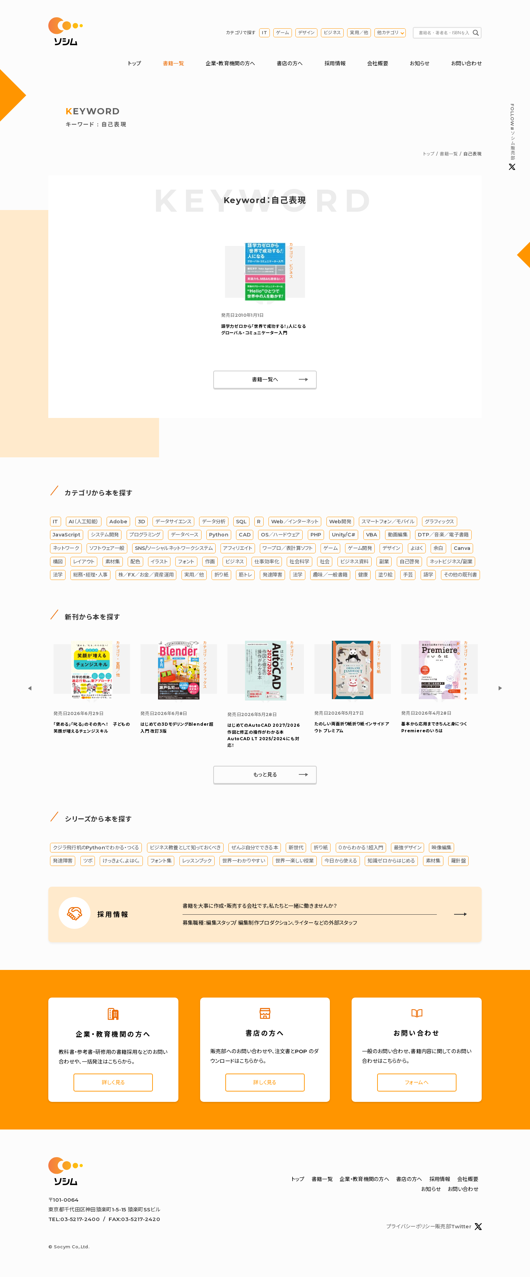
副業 (384, 562)
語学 (428, 575)
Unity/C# (343, 535)
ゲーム (282, 32)
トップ (134, 63)
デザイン (306, 32)
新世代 (295, 848)
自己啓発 (409, 562)
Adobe (118, 521)
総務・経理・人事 (90, 575)
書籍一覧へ (265, 379)
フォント (186, 562)
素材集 (112, 562)
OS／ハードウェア (280, 535)
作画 (210, 562)
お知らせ (419, 63)
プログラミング (144, 535)
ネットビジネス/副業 (451, 562)
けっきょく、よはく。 (121, 861)
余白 (438, 548)
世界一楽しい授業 (294, 861)
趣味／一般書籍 (330, 575)
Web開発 (340, 521)
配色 (135, 562)
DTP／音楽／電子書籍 (443, 535)
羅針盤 (458, 861)
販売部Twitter (458, 1226)
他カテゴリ (388, 32)
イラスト (159, 562)
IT (264, 32)
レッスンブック (197, 861)
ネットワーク (66, 548)
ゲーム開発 (360, 548)
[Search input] (444, 33)
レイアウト (84, 562)
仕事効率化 (266, 562)
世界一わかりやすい (243, 861)
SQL (241, 521)
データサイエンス (173, 521)
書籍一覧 (173, 63)
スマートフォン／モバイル (388, 521)
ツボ (87, 861)
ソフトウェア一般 (106, 548)
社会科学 (299, 562)
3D (141, 521)
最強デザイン (407, 848)
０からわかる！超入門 (360, 848)
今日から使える (340, 861)
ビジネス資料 (354, 562)
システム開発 (105, 535)
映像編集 (441, 848)
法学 (58, 575)
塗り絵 (385, 575)
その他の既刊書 (460, 575)
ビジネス (332, 32)
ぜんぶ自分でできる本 (254, 848)
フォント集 (161, 861)
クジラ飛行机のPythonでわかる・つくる (96, 848)
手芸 (408, 575)
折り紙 (221, 575)
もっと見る (265, 774)
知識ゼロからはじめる (391, 861)
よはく (417, 548)
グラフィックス (439, 521)
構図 (58, 562)
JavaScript (66, 535)
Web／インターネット (294, 521)
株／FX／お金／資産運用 (146, 575)
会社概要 (377, 63)
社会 (325, 562)
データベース (185, 535)
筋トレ (245, 575)
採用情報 (334, 63)
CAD (245, 535)
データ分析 (214, 521)
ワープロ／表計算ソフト (288, 548)
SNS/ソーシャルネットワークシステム (174, 548)
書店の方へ (290, 63)
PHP (316, 535)
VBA (371, 535)
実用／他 (359, 32)
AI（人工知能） (84, 521)
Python (218, 535)
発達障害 (272, 575)
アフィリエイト (237, 548)
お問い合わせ (466, 63)
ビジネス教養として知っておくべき (185, 848)
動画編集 (398, 535)
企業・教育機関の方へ (230, 63)
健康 (363, 575)
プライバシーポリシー (410, 1226)
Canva (462, 548)
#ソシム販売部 (512, 137)
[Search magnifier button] (476, 33)
